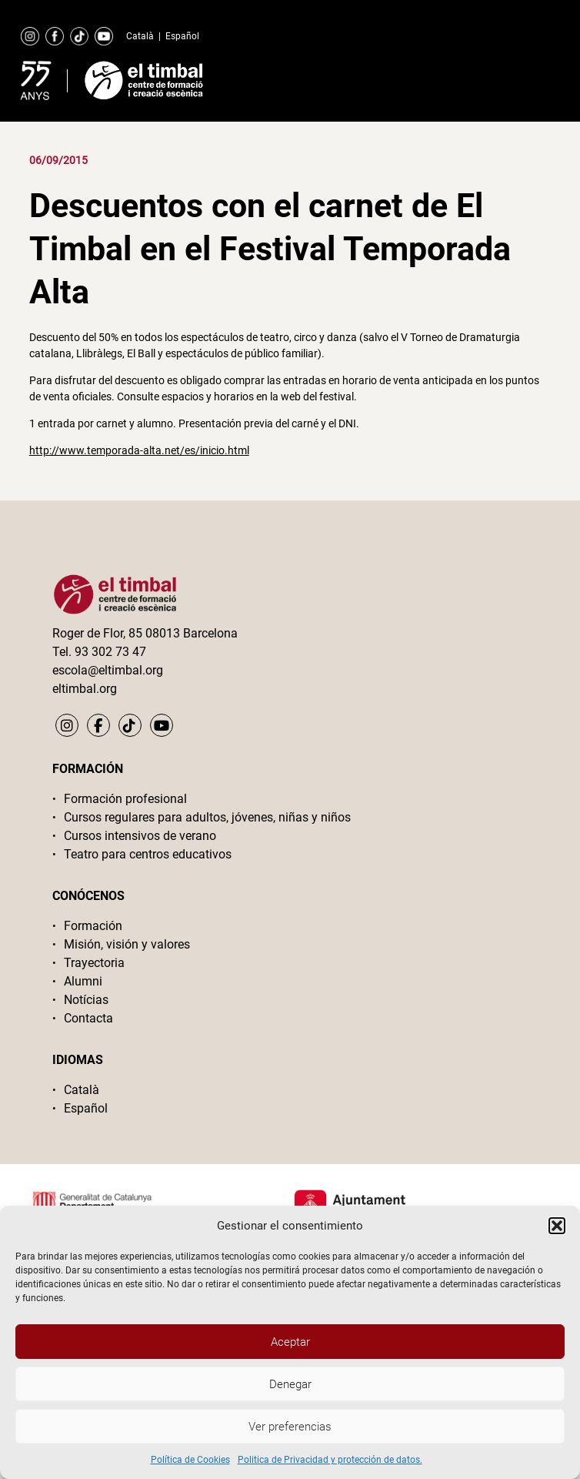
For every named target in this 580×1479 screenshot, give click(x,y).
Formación (93, 926)
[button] (557, 1225)
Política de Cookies (190, 1459)
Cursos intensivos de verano (140, 835)
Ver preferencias (290, 1427)
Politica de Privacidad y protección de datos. (330, 1459)
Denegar (290, 1384)
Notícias (86, 999)
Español (182, 36)
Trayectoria (94, 962)
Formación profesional (125, 798)
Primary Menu (510, 77)
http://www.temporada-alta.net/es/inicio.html (139, 450)
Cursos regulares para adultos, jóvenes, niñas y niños (207, 817)
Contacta (88, 1018)
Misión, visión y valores (127, 944)
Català (140, 36)
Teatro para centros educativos (148, 854)
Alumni (83, 981)
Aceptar (290, 1342)
